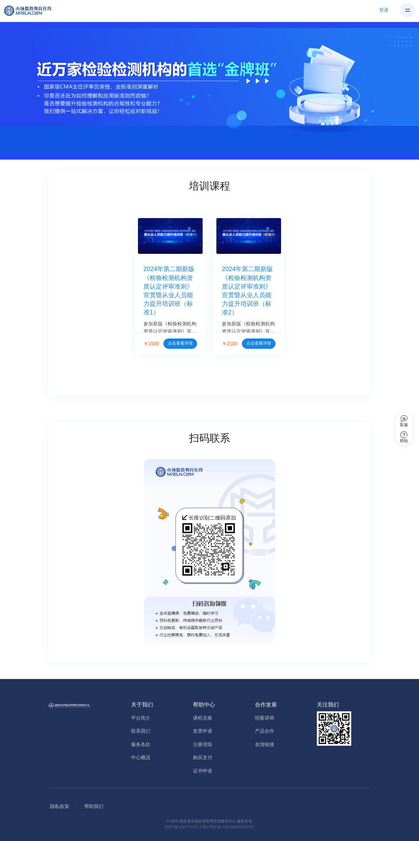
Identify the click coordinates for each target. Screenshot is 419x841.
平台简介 (140, 718)
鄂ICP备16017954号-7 (183, 827)
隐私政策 (59, 806)
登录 (384, 10)
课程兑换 (202, 718)
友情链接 (264, 744)
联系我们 (140, 731)
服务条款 (140, 744)
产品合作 (264, 731)
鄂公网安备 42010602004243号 (228, 827)
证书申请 (202, 771)
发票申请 (202, 731)
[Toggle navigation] (407, 10)
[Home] (31, 10)
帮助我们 (94, 806)
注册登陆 (202, 744)
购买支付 (202, 757)
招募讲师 (264, 718)
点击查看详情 (180, 343)
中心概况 (140, 757)
